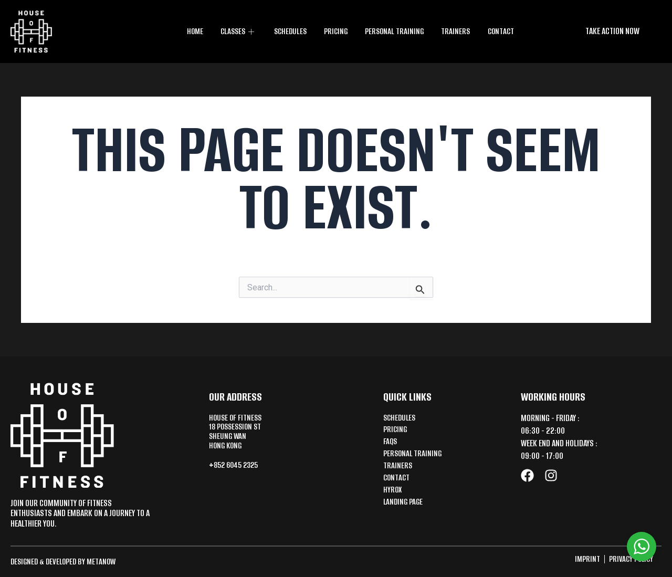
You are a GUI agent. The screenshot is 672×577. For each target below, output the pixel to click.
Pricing (336, 31)
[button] (612, 31)
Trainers (456, 31)
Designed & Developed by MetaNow (66, 561)
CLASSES (238, 31)
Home (195, 31)
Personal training (395, 31)
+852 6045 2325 (236, 467)
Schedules (291, 31)
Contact (500, 31)
